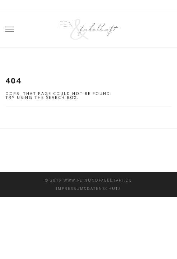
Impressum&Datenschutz (88, 188)
